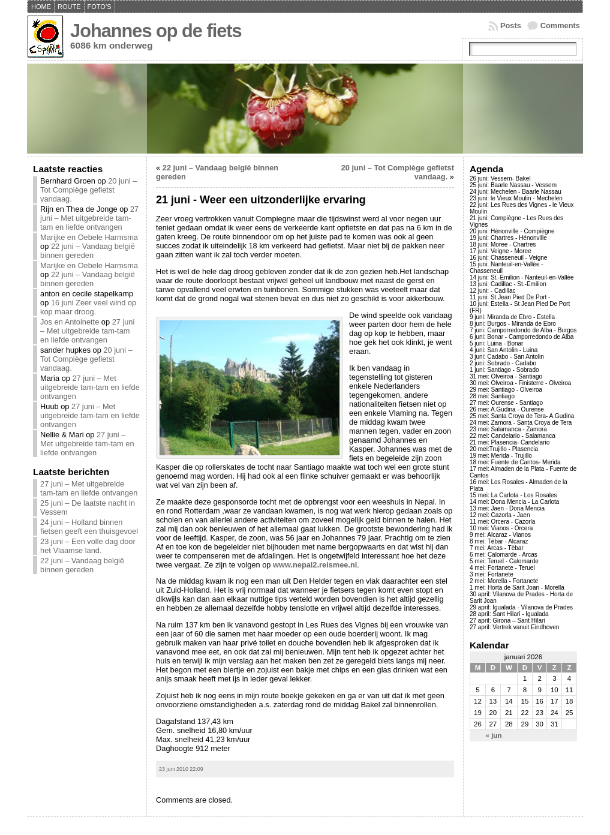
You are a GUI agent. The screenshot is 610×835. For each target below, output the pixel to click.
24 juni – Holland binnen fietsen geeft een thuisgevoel (89, 527)
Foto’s (100, 6)
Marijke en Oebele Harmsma (89, 237)
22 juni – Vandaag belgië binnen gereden (87, 251)
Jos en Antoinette (69, 321)
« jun (494, 735)
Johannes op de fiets (156, 30)
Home (41, 6)
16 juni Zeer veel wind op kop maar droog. (88, 307)
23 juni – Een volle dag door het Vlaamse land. (88, 546)
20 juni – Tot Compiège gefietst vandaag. (88, 189)
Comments (560, 25)
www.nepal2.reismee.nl (315, 564)
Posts (510, 25)
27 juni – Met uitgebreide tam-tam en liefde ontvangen (89, 218)
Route (69, 6)
